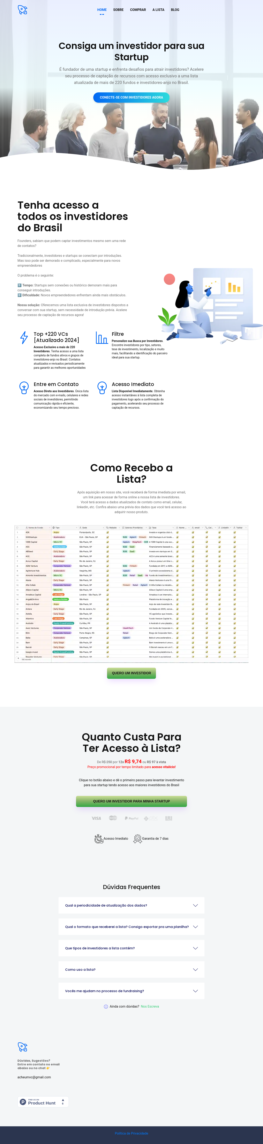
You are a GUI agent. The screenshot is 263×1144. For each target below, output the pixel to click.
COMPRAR (138, 10)
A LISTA (158, 10)
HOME (102, 10)
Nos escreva (150, 1006)
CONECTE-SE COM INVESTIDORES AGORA (131, 97)
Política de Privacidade (131, 1133)
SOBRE (118, 10)
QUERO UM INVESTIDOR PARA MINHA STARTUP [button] (131, 801)
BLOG (175, 10)
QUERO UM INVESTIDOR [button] (131, 673)
